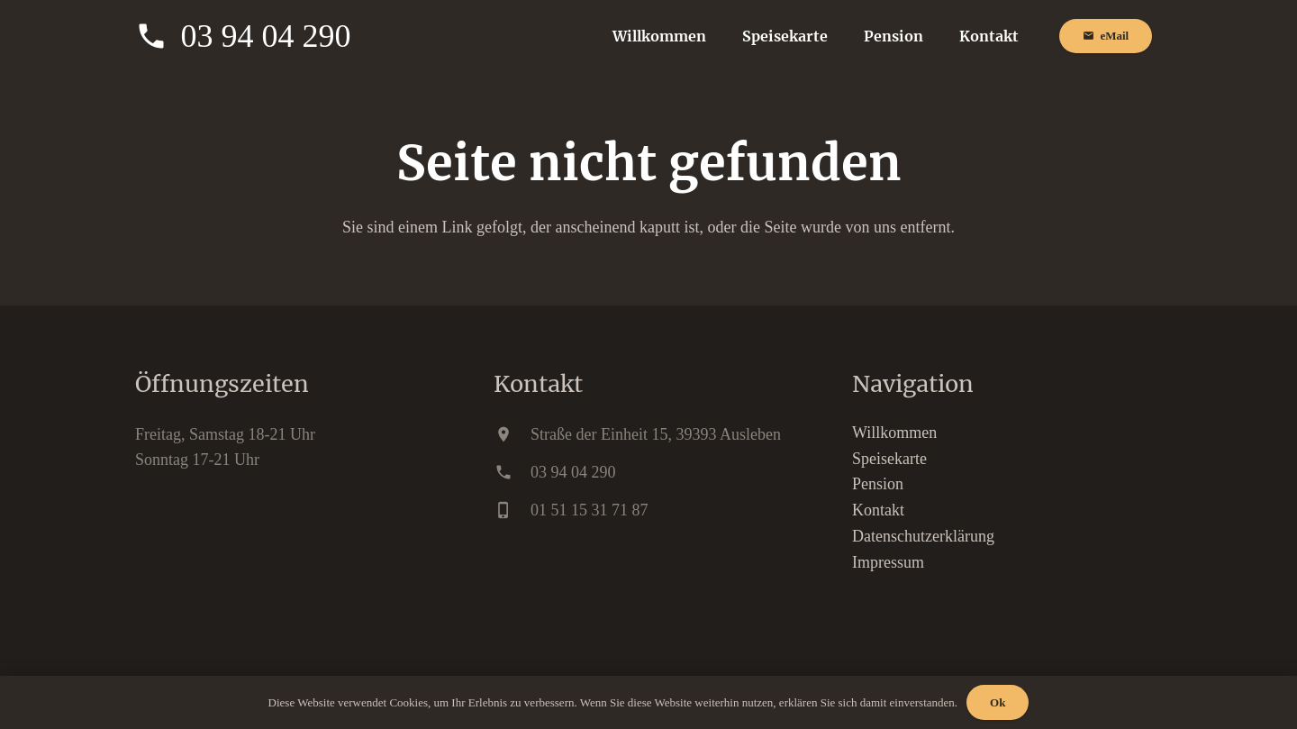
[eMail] (1105, 36)
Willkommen (894, 433)
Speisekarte (889, 459)
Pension (877, 484)
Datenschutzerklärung (923, 536)
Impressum (888, 562)
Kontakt (878, 510)
